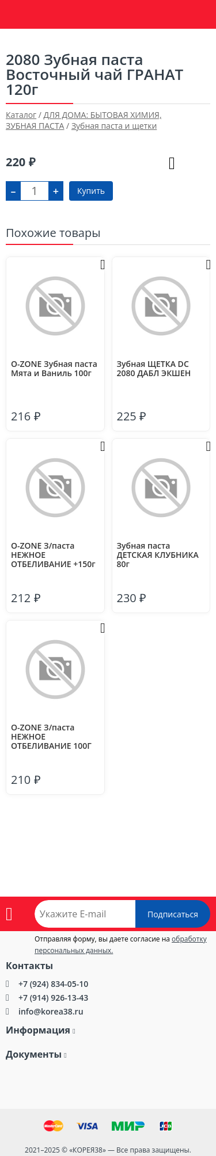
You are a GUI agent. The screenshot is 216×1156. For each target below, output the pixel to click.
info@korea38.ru (51, 1011)
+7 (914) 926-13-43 (53, 997)
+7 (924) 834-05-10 (53, 983)
